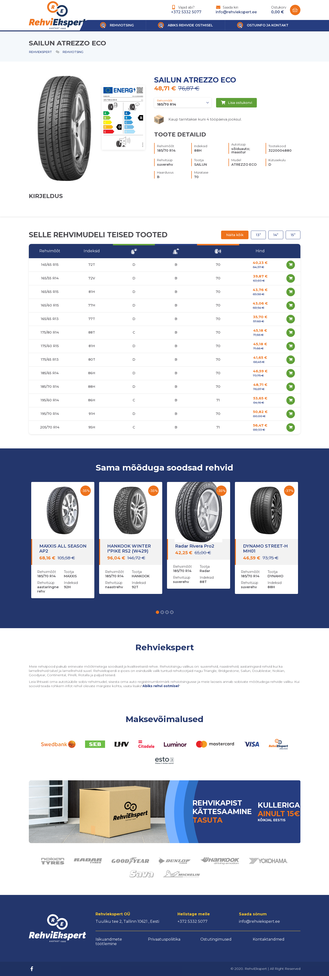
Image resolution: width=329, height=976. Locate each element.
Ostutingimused (216, 939)
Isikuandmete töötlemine (109, 941)
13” (258, 235)
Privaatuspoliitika (164, 939)
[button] (157, 612)
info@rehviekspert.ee (236, 12)
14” (275, 235)
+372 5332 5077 (186, 12)
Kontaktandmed (268, 939)
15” (293, 235)
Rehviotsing (73, 52)
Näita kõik (234, 235)
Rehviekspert (40, 52)
